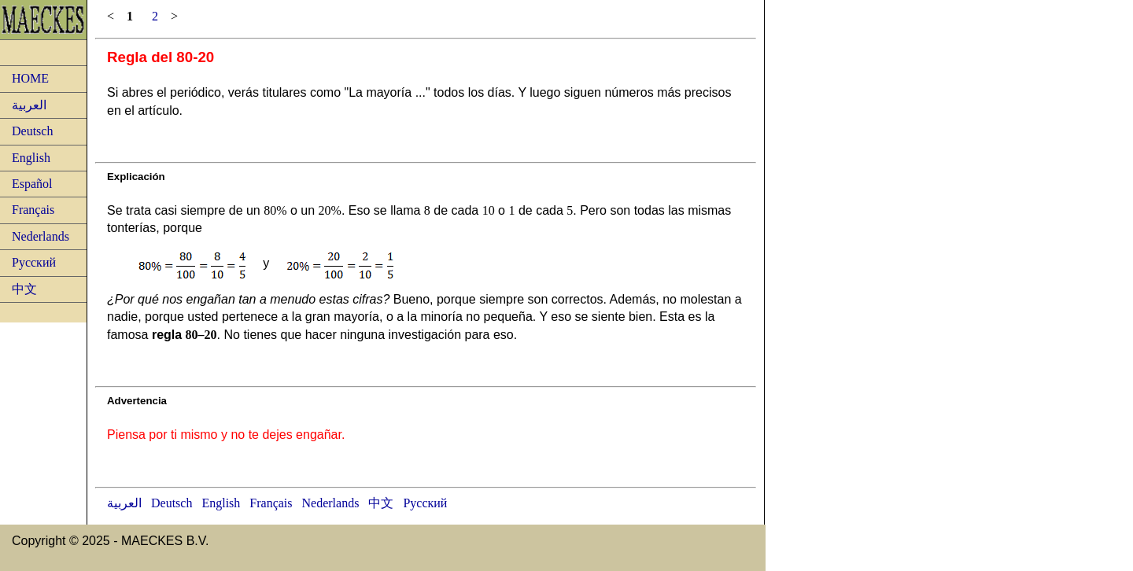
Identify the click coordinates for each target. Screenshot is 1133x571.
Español (32, 183)
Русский (34, 262)
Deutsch (32, 131)
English (31, 157)
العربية (29, 105)
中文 (24, 289)
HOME (30, 78)
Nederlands (40, 236)
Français (33, 209)
